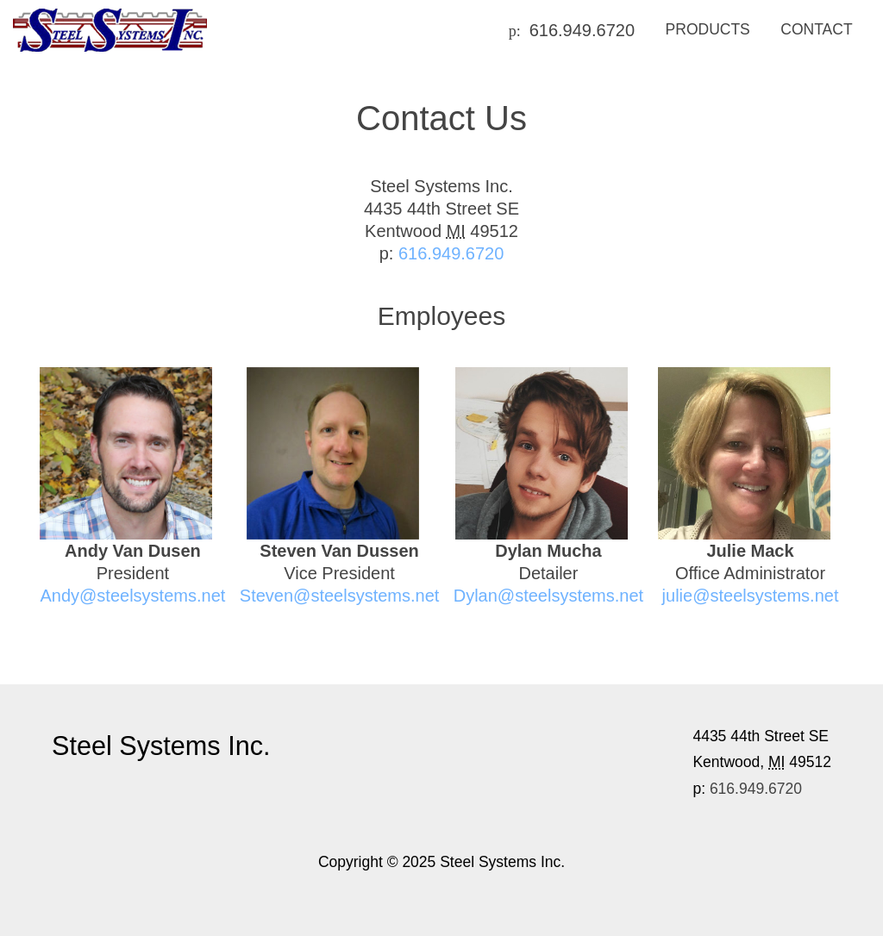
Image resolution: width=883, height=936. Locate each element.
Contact (816, 29)
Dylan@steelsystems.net (548, 595)
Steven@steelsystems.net (340, 595)
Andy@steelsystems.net (132, 595)
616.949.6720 (582, 30)
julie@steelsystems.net (750, 595)
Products (708, 29)
